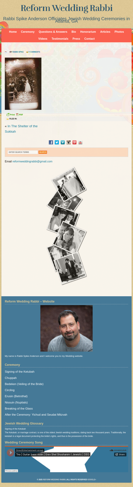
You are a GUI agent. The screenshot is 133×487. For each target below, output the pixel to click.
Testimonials (60, 38)
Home (13, 31)
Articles (105, 31)
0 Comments (34, 52)
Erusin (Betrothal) (16, 396)
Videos (42, 38)
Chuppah (11, 378)
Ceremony (27, 31)
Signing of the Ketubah (19, 371)
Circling (10, 390)
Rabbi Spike (18, 52)
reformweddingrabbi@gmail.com (32, 161)
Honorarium (88, 31)
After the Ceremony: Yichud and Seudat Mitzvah (36, 414)
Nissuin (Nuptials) (16, 402)
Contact (89, 38)
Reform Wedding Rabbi (67, 8)
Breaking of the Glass (19, 408)
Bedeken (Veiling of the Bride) (24, 384)
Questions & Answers (53, 31)
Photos (119, 31)
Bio (74, 31)
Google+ (91, 480)
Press (76, 38)
